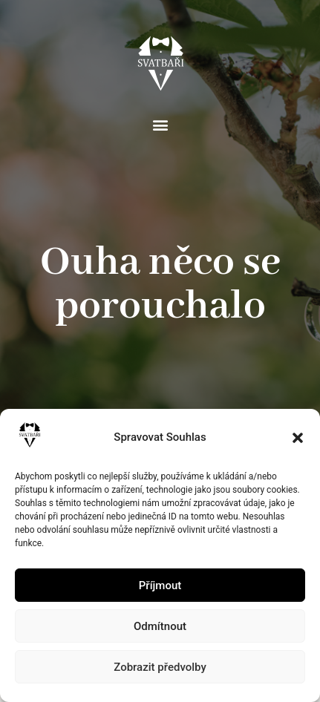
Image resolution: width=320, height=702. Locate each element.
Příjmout (160, 585)
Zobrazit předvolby (160, 667)
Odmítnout (160, 626)
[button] (297, 437)
